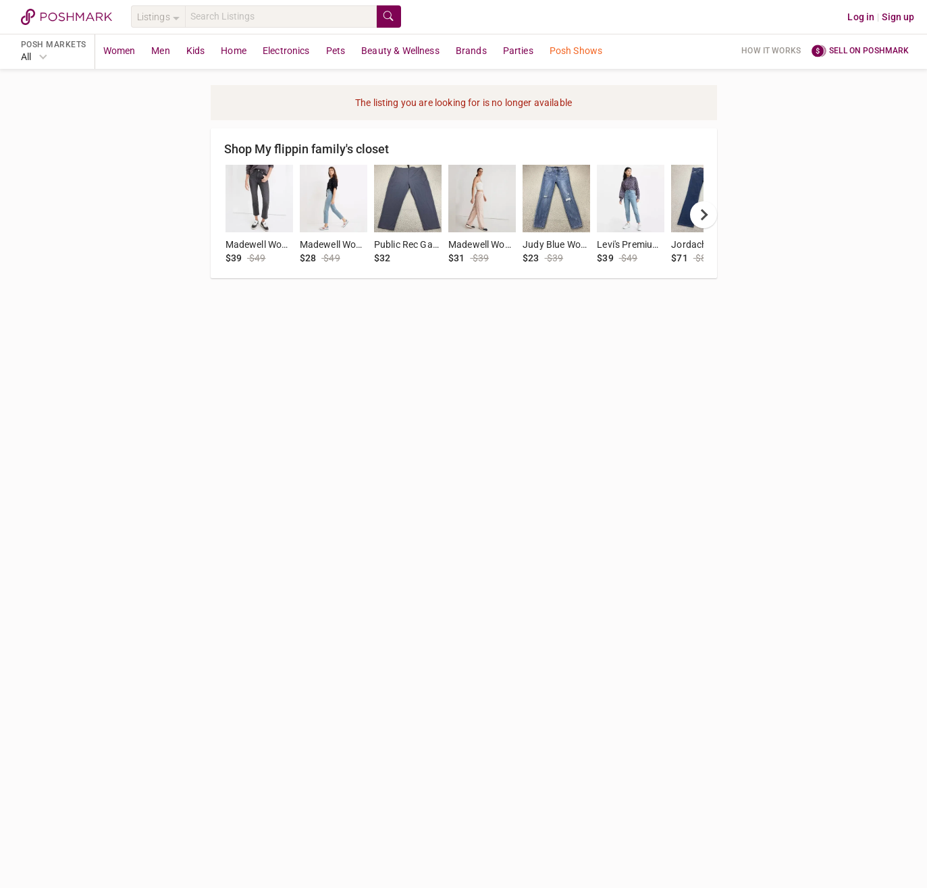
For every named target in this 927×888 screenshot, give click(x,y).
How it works (771, 50)
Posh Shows (576, 50)
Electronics (286, 50)
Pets (336, 50)
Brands (471, 50)
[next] (703, 214)
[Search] (281, 16)
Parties (518, 50)
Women (119, 50)
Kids (195, 50)
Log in (860, 16)
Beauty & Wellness (400, 50)
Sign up (898, 16)
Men (160, 50)
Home (233, 50)
